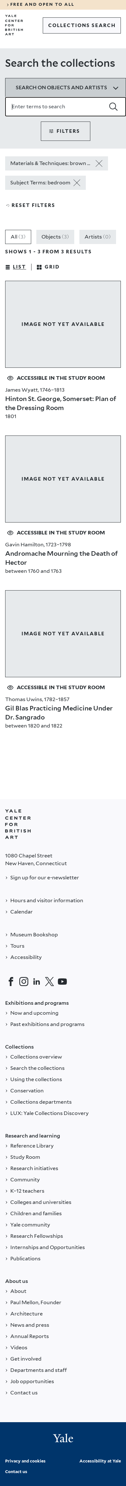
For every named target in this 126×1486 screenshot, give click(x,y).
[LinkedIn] (37, 981)
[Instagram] (24, 981)
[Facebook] (11, 981)
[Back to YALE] (18, 824)
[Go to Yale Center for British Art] (14, 25)
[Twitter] (49, 981)
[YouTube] (62, 981)
